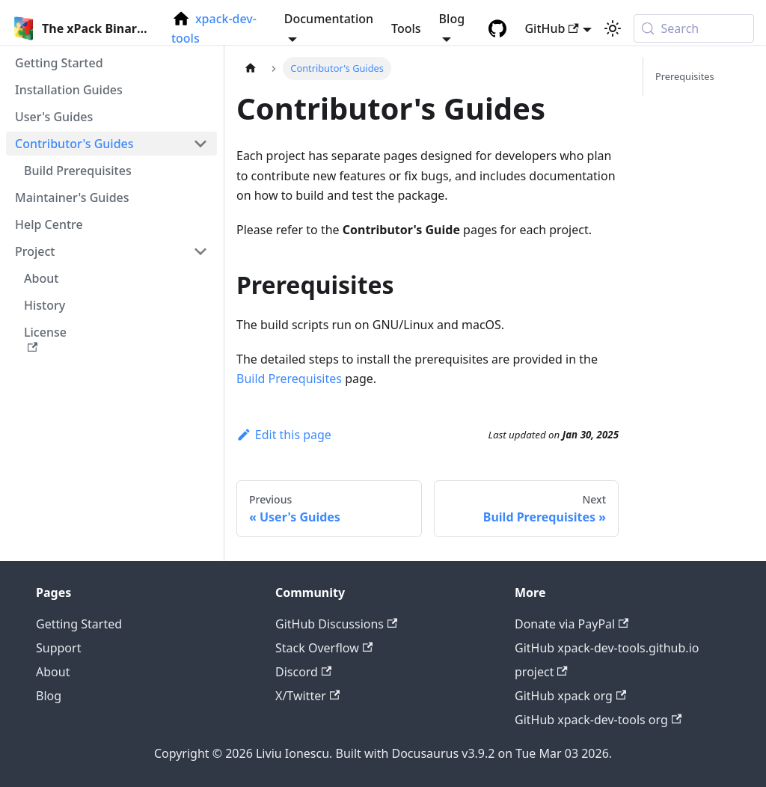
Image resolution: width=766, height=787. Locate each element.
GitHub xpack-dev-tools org (598, 719)
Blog (48, 696)
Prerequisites (684, 76)
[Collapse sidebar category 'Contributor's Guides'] (200, 144)
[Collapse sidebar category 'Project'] (200, 251)
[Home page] (250, 68)
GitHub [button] (551, 28)
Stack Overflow (324, 648)
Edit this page (283, 434)
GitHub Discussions (336, 624)
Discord (303, 672)
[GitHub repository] (497, 28)
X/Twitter (307, 696)
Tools (406, 28)
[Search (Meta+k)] (694, 28)
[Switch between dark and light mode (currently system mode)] (613, 28)
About (53, 672)
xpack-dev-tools (214, 28)
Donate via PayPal (571, 624)
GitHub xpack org (570, 696)
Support (58, 648)
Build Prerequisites (289, 378)
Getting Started (79, 624)
